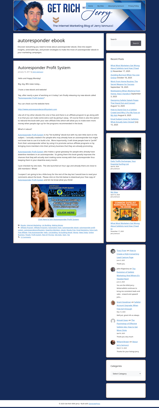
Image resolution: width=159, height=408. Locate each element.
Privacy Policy (133, 6)
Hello (46, 232)
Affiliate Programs (41, 228)
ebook (63, 230)
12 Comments (26, 237)
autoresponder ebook (70, 228)
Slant (64, 235)
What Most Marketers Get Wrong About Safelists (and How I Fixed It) (125, 69)
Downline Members (53, 230)
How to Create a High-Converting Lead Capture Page (128, 254)
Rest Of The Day (48, 235)
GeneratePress (94, 404)
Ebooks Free (71, 230)
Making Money (57, 225)
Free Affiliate (22, 232)
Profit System (36, 235)
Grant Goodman (124, 302)
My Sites (100, 6)
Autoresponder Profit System (44, 67)
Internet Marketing (34, 225)
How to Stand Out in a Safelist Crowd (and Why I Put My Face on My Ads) (125, 113)
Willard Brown (123, 342)
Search (114, 39)
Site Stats (58, 235)
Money (75, 232)
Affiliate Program (27, 228)
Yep (68, 235)
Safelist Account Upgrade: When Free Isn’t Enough (129, 305)
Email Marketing (82, 230)
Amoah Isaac (122, 320)
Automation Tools (55, 228)
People (27, 235)
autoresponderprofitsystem (34, 230)
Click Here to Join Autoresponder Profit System (58, 218)
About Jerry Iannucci (116, 6)
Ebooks (23, 225)
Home (90, 6)
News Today (83, 232)
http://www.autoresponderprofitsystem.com (37, 109)
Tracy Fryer (121, 251)
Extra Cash (93, 230)
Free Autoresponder (35, 232)
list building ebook (65, 232)
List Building (46, 225)
